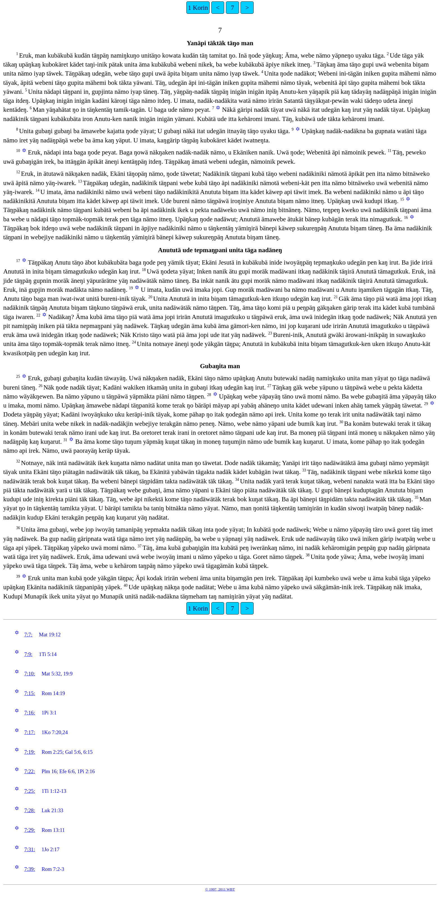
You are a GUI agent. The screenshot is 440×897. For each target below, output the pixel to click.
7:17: (29, 732)
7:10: (29, 674)
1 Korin (198, 7)
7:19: (29, 752)
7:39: (29, 869)
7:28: (29, 810)
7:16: (29, 713)
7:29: (29, 830)
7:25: (29, 791)
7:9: (28, 654)
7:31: (29, 849)
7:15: (29, 693)
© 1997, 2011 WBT (220, 889)
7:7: (28, 635)
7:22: (29, 771)
